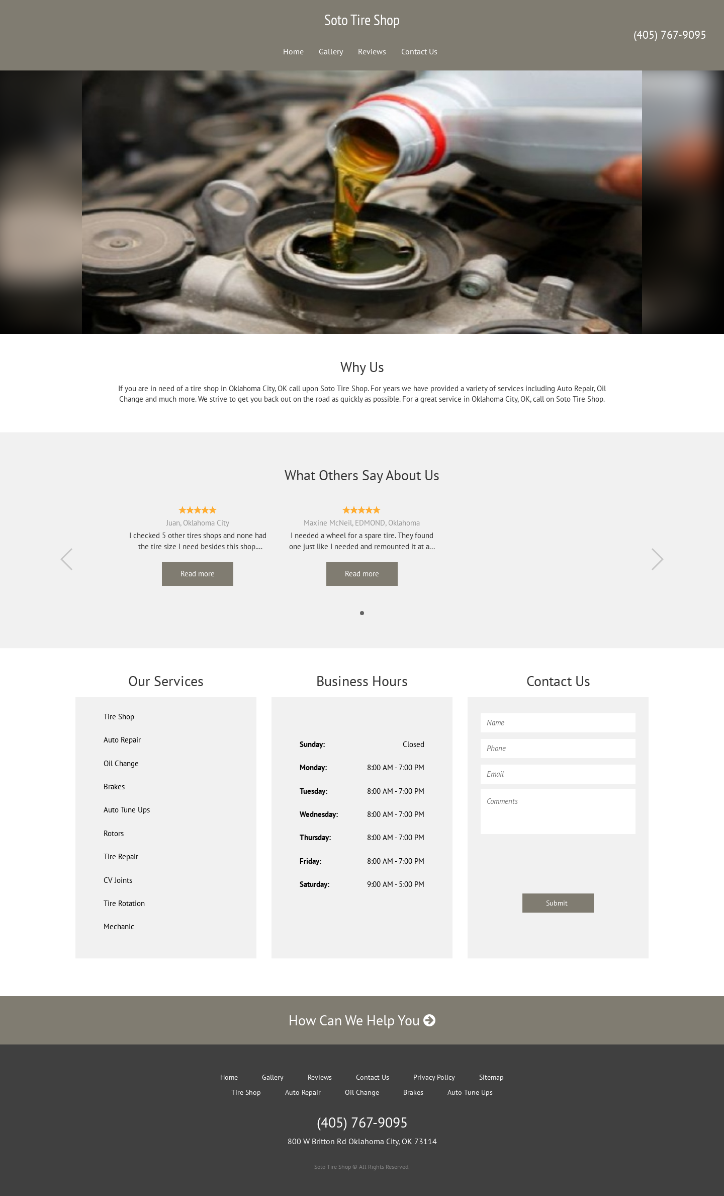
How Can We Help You (362, 1020)
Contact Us (419, 51)
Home (293, 51)
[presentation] (557, 858)
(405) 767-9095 (670, 35)
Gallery (331, 51)
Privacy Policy (434, 1077)
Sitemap (491, 1077)
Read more (197, 573)
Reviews (372, 51)
